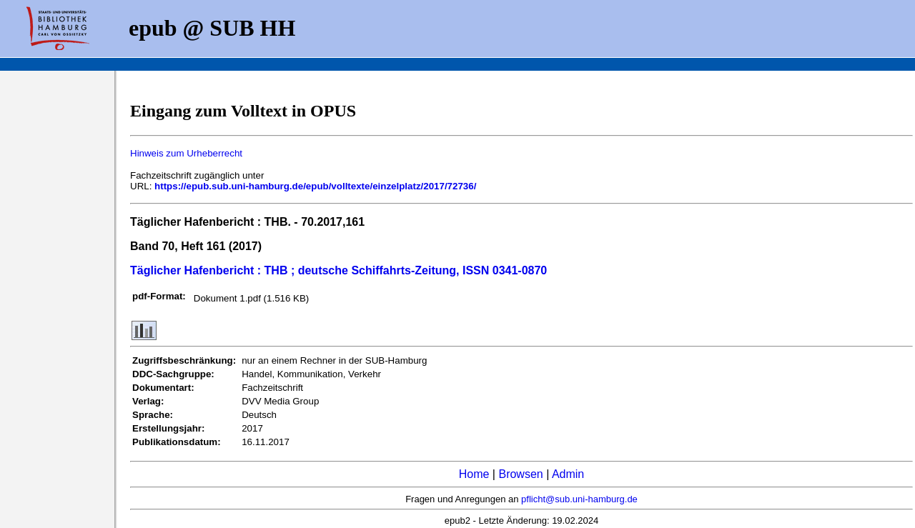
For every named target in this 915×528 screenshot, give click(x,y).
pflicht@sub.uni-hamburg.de (579, 499)
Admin (568, 474)
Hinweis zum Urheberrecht (186, 153)
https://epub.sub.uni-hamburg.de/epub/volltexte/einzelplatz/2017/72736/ (315, 186)
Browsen (520, 474)
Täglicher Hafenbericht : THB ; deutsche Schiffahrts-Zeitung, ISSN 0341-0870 (338, 270)
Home (474, 474)
